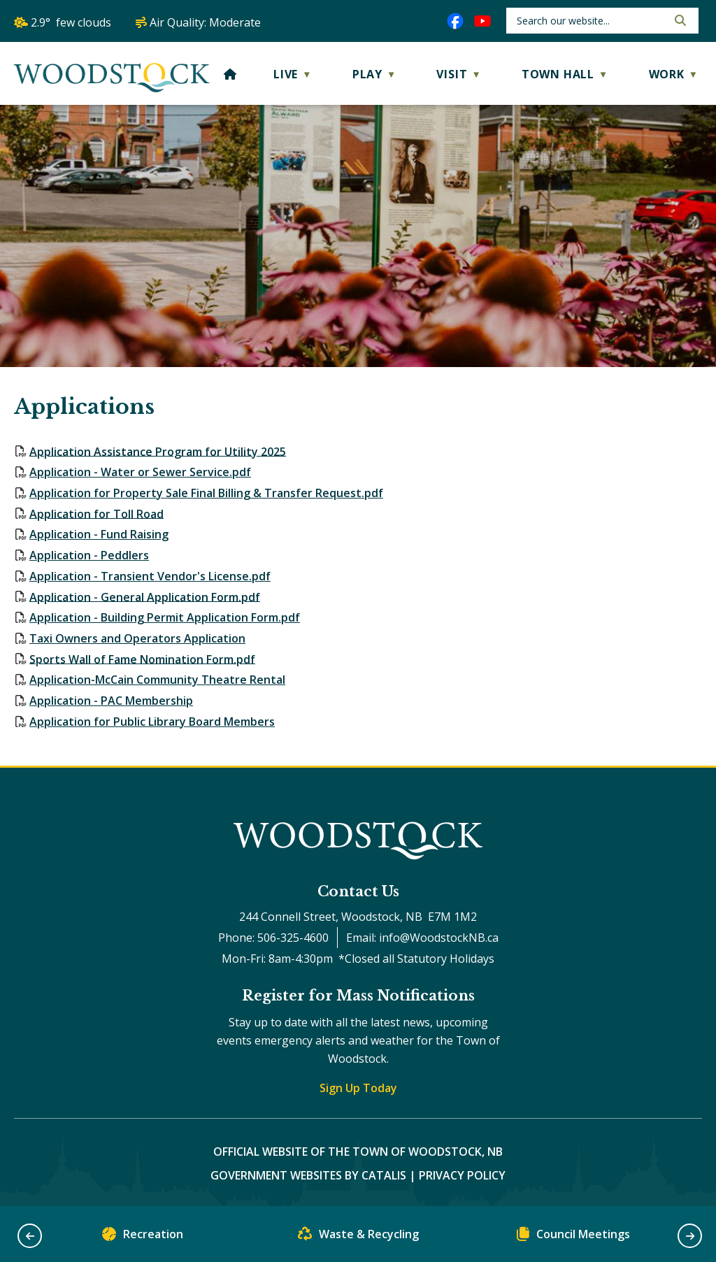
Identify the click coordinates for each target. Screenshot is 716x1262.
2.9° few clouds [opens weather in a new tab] (71, 22)
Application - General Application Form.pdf (144, 596)
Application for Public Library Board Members (152, 721)
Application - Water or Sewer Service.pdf (140, 472)
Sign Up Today (358, 1088)
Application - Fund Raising (99, 534)
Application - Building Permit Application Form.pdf (164, 617)
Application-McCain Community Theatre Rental (157, 679)
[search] (590, 20)
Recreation (142, 1237)
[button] (679, 20)
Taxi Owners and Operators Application (137, 638)
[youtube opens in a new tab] (482, 21)
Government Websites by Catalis (308, 1175)
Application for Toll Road (96, 513)
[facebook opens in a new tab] (455, 21)
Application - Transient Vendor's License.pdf (150, 576)
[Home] (230, 74)
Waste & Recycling (358, 1237)
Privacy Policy (462, 1175)
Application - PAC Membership (111, 700)
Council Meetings (573, 1237)
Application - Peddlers (89, 555)
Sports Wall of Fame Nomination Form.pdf (142, 658)
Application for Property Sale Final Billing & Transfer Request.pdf (206, 493)
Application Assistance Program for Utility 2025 (157, 451)
